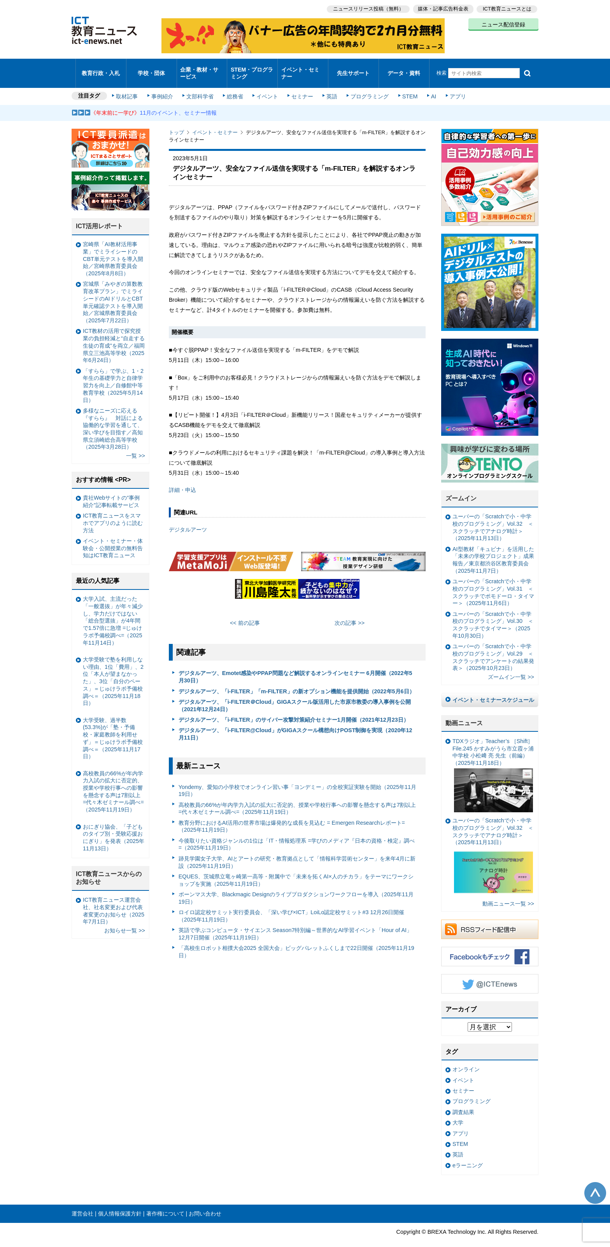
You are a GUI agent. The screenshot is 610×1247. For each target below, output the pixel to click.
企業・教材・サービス (199, 67)
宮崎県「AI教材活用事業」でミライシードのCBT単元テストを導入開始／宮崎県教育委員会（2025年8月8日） (113, 248)
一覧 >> (135, 445)
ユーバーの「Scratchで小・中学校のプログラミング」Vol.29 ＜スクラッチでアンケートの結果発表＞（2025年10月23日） (493, 647)
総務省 (235, 86)
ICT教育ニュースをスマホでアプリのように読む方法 (113, 512)
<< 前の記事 (245, 612)
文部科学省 (200, 86)
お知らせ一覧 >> (124, 920)
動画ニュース (464, 712)
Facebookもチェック (489, 946)
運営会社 (82, 1203)
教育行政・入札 (101, 68)
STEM (405, 86)
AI (427, 86)
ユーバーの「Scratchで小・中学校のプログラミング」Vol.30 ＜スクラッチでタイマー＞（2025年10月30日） (492, 614)
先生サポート (353, 68)
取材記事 (130, 86)
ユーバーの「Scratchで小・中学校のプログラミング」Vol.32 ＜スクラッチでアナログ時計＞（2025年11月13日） (492, 517)
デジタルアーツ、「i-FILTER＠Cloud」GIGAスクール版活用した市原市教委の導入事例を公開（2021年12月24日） (295, 695)
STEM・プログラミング (252, 67)
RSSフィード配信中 (489, 919)
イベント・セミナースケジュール (493, 690)
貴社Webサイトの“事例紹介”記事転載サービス (111, 491)
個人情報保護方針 (120, 1203)
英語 (329, 86)
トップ (176, 122)
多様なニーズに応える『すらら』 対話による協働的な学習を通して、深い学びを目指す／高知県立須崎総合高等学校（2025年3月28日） (113, 418)
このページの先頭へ (595, 1182)
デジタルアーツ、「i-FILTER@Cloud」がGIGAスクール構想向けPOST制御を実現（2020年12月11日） (295, 724)
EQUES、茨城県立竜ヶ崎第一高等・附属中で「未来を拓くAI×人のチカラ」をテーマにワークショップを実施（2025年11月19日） (296, 869)
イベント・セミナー (300, 67)
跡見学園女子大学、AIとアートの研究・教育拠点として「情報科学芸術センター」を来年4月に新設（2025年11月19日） (297, 852)
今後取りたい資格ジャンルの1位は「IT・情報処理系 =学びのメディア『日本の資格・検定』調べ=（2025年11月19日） (297, 834)
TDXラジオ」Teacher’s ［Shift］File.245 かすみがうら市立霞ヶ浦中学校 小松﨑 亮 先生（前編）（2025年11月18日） (493, 765)
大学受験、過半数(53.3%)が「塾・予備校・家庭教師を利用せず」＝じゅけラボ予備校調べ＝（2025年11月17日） (113, 728)
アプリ (451, 86)
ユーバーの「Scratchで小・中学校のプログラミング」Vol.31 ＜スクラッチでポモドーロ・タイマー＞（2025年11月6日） (493, 582)
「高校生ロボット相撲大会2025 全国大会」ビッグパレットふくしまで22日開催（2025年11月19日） (296, 941)
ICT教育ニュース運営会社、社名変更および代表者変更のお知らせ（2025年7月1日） (113, 901)
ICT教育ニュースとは (507, 8)
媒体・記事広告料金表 (442, 8)
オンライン (466, 1059)
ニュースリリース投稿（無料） (365, 8)
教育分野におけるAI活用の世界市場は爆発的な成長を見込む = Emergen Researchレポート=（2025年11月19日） (292, 816)
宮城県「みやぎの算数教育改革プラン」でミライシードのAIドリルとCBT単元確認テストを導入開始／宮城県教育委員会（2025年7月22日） (113, 292)
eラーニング (467, 1155)
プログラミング (366, 86)
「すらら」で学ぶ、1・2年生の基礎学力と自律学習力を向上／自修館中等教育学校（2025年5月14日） (113, 375)
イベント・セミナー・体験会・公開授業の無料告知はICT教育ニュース (113, 537)
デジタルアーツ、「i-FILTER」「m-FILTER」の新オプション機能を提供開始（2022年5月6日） (297, 681)
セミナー (300, 86)
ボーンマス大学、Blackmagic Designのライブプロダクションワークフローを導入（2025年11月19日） (296, 887)
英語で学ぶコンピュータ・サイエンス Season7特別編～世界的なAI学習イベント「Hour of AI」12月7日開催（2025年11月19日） (295, 923)
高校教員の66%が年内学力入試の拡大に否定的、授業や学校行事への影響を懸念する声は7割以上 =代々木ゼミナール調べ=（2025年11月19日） (297, 798)
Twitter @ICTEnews (489, 973)
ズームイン (461, 488)
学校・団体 (151, 68)
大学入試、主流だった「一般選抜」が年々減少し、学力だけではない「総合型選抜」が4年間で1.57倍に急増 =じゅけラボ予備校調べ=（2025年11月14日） (113, 610)
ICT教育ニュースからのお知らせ (109, 867)
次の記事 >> (350, 612)
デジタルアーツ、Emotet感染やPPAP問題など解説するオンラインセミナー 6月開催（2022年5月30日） (295, 666)
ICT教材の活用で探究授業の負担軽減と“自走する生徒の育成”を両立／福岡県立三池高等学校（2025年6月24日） (114, 335)
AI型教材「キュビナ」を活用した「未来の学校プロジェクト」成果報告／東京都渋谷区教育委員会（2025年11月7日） (493, 549)
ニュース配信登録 (503, 23)
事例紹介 (164, 86)
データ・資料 (404, 68)
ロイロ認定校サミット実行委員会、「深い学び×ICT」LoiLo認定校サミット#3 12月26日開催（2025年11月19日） (292, 905)
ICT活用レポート (99, 216)
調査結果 (463, 1101)
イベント (266, 86)
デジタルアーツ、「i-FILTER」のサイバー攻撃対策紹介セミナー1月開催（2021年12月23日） (294, 709)
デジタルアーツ (188, 519)
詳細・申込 (182, 480)
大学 (457, 1112)
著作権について (165, 1203)
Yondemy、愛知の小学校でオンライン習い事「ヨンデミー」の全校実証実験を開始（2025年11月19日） (298, 780)
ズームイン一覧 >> (511, 667)
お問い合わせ (205, 1203)
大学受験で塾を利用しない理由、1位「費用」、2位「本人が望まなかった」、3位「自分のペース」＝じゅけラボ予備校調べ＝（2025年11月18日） (113, 671)
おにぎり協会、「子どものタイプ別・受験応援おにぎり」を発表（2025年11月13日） (113, 827)
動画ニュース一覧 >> (508, 893)
